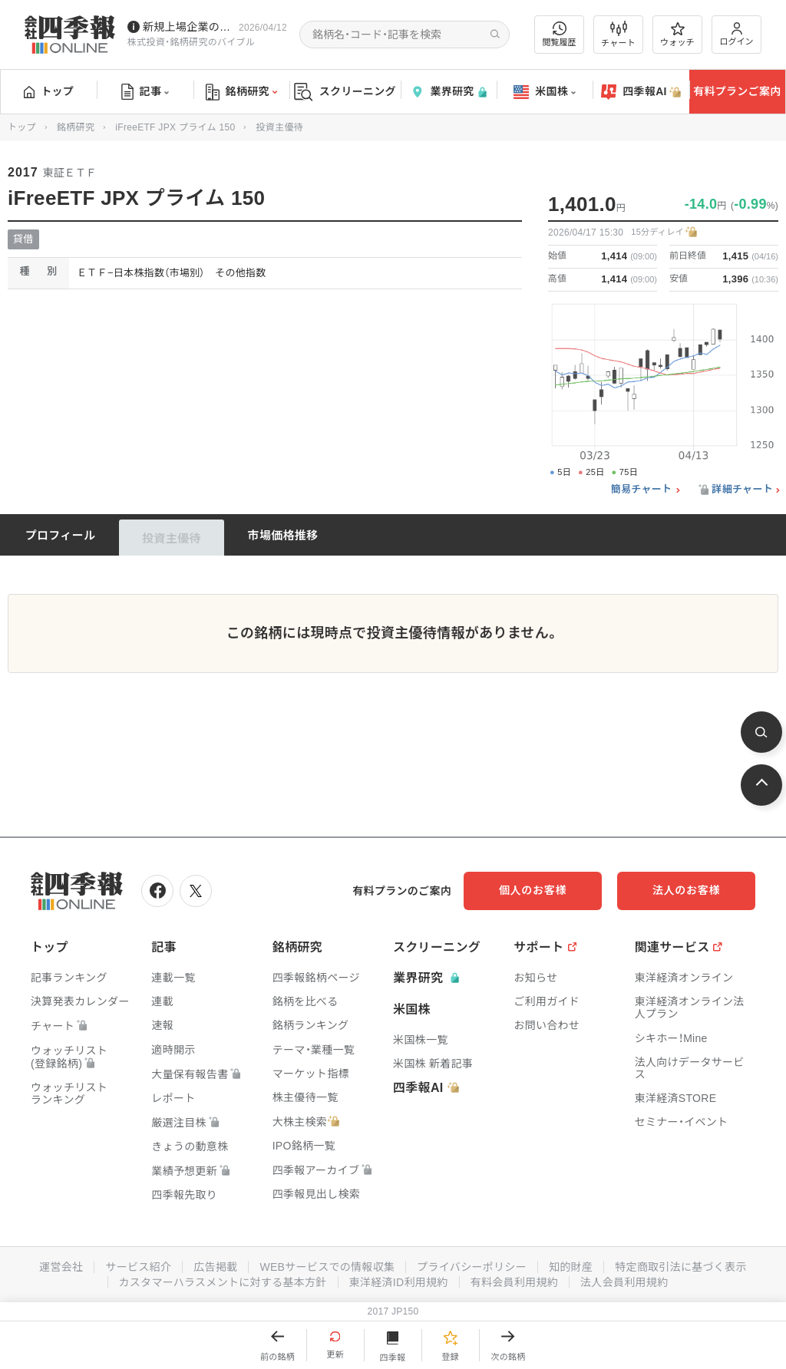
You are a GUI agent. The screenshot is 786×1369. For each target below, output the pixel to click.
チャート (618, 34)
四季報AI (641, 92)
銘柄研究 (241, 92)
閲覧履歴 (559, 34)
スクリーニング (345, 91)
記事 (145, 92)
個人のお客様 (532, 890)
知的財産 (571, 1267)
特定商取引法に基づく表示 (681, 1267)
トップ (49, 91)
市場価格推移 (283, 535)
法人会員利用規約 (624, 1282)
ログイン (737, 34)
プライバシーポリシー (472, 1267)
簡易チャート (641, 489)
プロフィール (60, 535)
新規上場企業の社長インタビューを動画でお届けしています (188, 27)
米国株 (545, 92)
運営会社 (61, 1267)
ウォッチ (677, 34)
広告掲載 (215, 1267)
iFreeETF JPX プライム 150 (175, 127)
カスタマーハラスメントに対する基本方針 (223, 1282)
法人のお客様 (686, 890)
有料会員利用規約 (514, 1282)
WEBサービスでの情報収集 (327, 1267)
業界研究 (448, 92)
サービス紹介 (138, 1267)
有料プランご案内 (737, 91)
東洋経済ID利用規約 (398, 1282)
